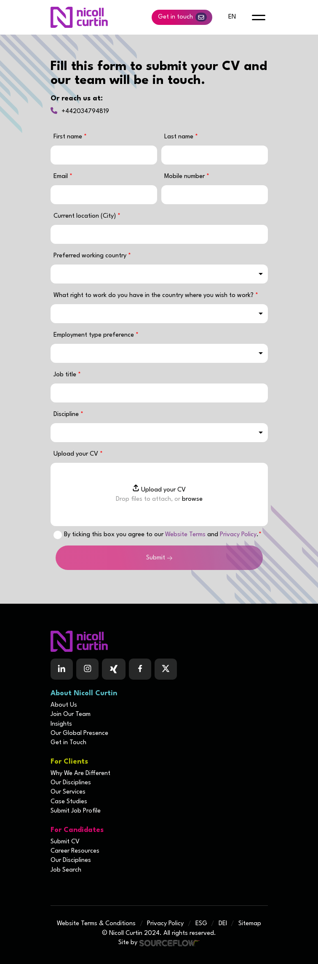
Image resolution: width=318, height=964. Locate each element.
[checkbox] (57, 535)
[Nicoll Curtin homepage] (79, 17)
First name (68, 137)
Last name (179, 137)
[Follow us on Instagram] (87, 669)
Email (61, 176)
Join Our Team (71, 714)
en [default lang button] (232, 17)
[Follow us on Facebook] (114, 669)
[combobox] (159, 274)
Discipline (66, 414)
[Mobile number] (214, 194)
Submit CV (65, 842)
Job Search (66, 870)
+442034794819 (85, 111)
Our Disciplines (71, 783)
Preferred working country (90, 256)
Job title (65, 375)
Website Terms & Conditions (96, 924)
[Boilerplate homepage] (159, 641)
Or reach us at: (77, 98)
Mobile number (186, 177)
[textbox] (104, 155)
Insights (61, 724)
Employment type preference (94, 335)
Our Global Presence (79, 733)
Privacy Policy (238, 535)
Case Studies (69, 802)
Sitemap (249, 924)
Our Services (68, 792)
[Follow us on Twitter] (166, 669)
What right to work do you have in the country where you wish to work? (154, 295)
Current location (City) (85, 216)
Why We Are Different (80, 773)
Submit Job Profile (76, 811)
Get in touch (182, 17)
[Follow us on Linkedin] (62, 669)
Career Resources (75, 851)
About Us (64, 705)
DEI (223, 924)
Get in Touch (68, 743)
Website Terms (185, 535)
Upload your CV (76, 454)
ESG (201, 924)
